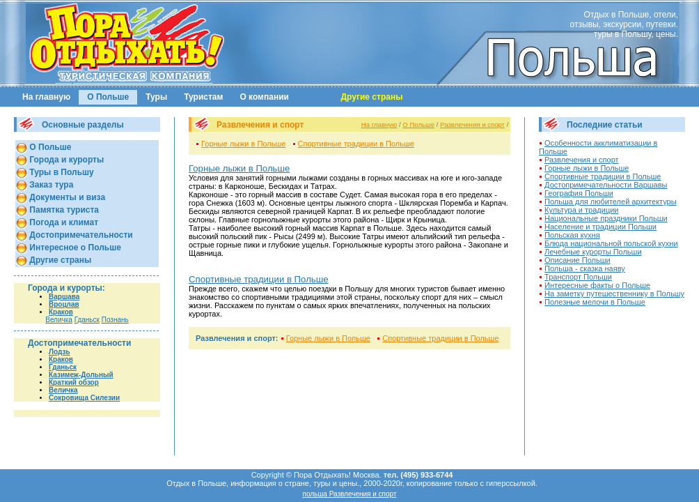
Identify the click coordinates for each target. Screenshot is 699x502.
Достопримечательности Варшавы (605, 185)
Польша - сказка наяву (584, 268)
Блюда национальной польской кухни (611, 243)
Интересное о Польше (74, 247)
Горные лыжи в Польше (243, 143)
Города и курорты (65, 160)
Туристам (203, 97)
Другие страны (59, 260)
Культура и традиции (581, 210)
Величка (58, 320)
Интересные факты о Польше (597, 285)
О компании (264, 97)
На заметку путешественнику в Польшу (614, 293)
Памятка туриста (63, 210)
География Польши (578, 193)
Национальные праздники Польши (606, 218)
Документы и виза (66, 197)
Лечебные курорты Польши (592, 252)
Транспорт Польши (578, 277)
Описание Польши (577, 260)
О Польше (108, 97)
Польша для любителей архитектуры (610, 201)
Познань (115, 320)
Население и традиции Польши (600, 226)
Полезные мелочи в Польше (594, 302)
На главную (46, 97)
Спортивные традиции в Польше (356, 143)
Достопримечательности (80, 235)
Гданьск (87, 320)
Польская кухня (572, 235)
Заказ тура (50, 185)
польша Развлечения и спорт (349, 494)
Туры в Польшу (60, 172)
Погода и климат (62, 222)
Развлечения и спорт (472, 124)
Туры (156, 97)
